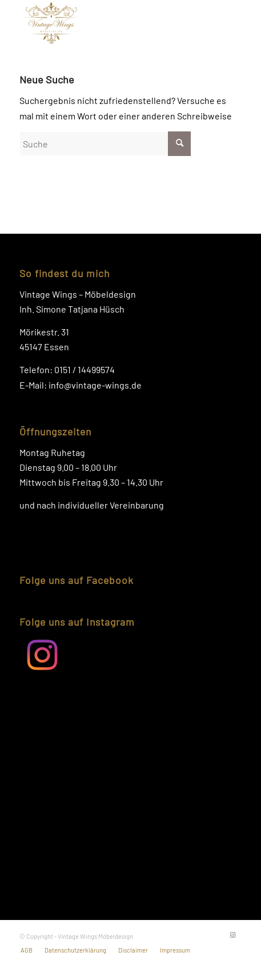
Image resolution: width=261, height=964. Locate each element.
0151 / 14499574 (84, 369)
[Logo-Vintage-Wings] (108, 23)
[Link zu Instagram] (233, 934)
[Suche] (105, 143)
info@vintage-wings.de (95, 384)
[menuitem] (26, 950)
